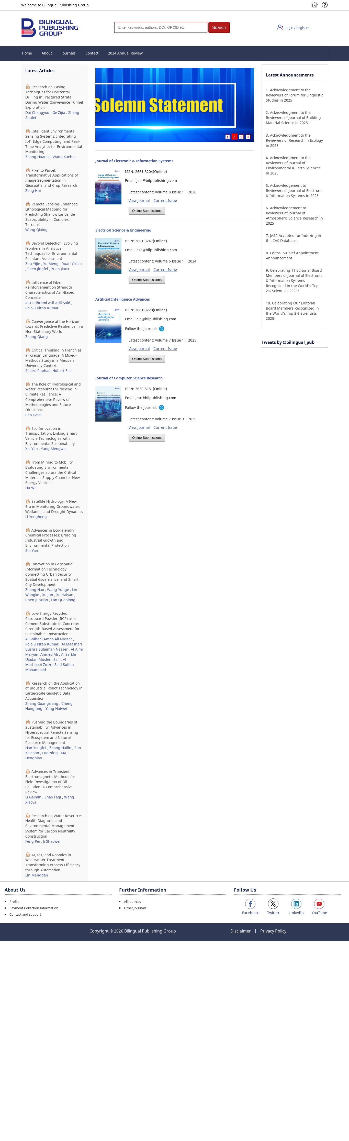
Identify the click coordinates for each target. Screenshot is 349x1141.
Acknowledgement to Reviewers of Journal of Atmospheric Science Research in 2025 (294, 215)
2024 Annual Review (125, 53)
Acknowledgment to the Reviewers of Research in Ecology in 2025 (294, 140)
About (47, 53)
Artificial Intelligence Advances (122, 299)
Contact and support (25, 914)
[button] (219, 27)
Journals (69, 53)
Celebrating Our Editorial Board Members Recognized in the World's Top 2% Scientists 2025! (292, 311)
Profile (14, 901)
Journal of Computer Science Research (129, 378)
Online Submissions (147, 211)
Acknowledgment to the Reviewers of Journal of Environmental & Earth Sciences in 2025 (293, 165)
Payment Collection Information (33, 908)
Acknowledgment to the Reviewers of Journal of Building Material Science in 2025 (293, 117)
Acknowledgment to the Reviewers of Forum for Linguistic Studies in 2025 (294, 95)
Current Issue (165, 200)
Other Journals (135, 908)
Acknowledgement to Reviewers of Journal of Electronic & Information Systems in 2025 (294, 190)
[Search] (160, 27)
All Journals (132, 901)
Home (27, 53)
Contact (91, 53)
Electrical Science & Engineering (123, 230)
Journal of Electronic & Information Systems (134, 160)
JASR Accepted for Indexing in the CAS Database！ (293, 238)
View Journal (139, 200)
